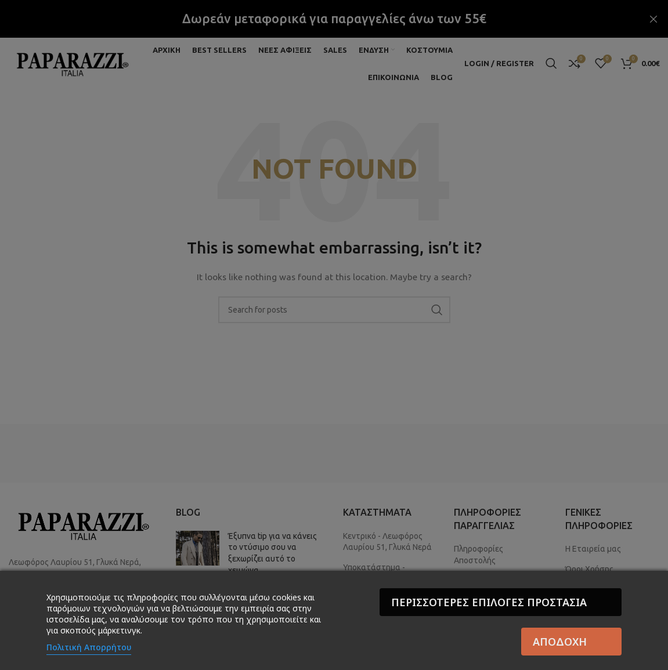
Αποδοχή (560, 642)
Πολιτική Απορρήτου (88, 647)
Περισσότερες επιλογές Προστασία (489, 602)
